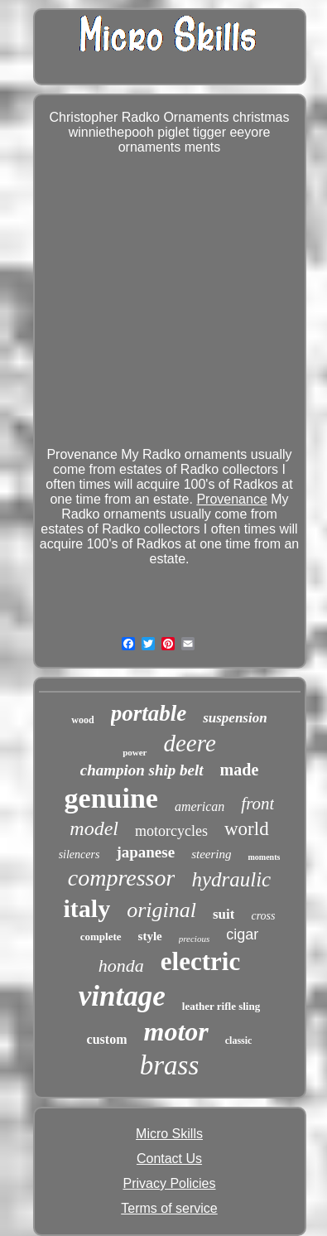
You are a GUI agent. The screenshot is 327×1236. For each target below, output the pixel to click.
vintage (122, 996)
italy (87, 908)
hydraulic (231, 879)
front (257, 804)
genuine (111, 798)
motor (175, 1031)
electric (200, 961)
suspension (235, 718)
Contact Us (169, 1159)
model (94, 828)
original (161, 910)
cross (263, 916)
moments (264, 857)
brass (170, 1065)
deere (190, 743)
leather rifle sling (221, 1006)
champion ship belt (142, 770)
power (135, 752)
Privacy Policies (169, 1183)
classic (238, 1040)
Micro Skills (169, 1134)
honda (121, 965)
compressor (122, 878)
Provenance (231, 499)
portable (149, 713)
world (246, 828)
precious (194, 939)
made (239, 769)
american (199, 806)
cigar (242, 934)
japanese (145, 852)
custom (107, 1039)
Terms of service (169, 1208)
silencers (79, 854)
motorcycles (171, 831)
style (150, 936)
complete (101, 936)
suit (223, 914)
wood (82, 720)
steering (211, 854)
